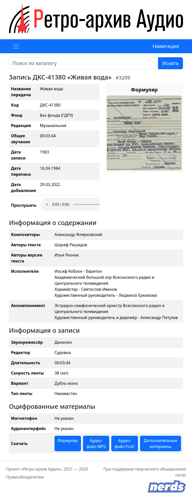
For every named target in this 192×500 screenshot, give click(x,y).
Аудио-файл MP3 (96, 443)
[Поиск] (83, 63)
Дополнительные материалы (161, 443)
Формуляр (68, 440)
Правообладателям (25, 477)
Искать (170, 63)
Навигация (165, 46)
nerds (180, 475)
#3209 (123, 77)
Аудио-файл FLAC (124, 443)
